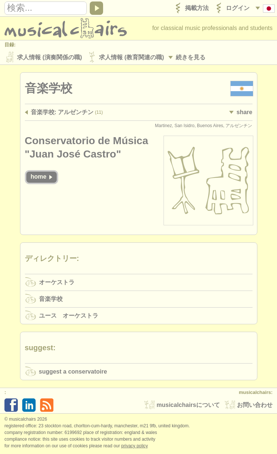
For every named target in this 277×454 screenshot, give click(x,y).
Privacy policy (134, 446)
